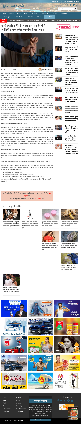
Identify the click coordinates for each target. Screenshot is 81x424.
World (26, 13)
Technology (7, 17)
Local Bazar (49, 17)
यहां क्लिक (38, 199)
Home (4, 13)
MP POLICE (76, 1)
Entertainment (46, 13)
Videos (39, 17)
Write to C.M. (63, 1)
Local (11, 13)
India (19, 13)
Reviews (18, 397)
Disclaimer (67, 422)
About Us (58, 420)
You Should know (21, 409)
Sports (56, 13)
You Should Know (19, 17)
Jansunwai (70, 1)
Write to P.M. (55, 1)
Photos (31, 17)
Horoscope (6, 411)
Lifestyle (64, 13)
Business (34, 13)
